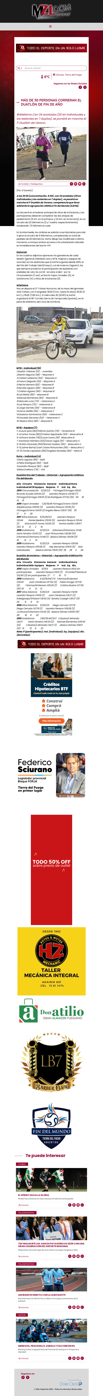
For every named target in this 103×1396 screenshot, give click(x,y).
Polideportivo (36, 184)
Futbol (22, 1164)
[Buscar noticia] (55, 68)
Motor (22, 1315)
